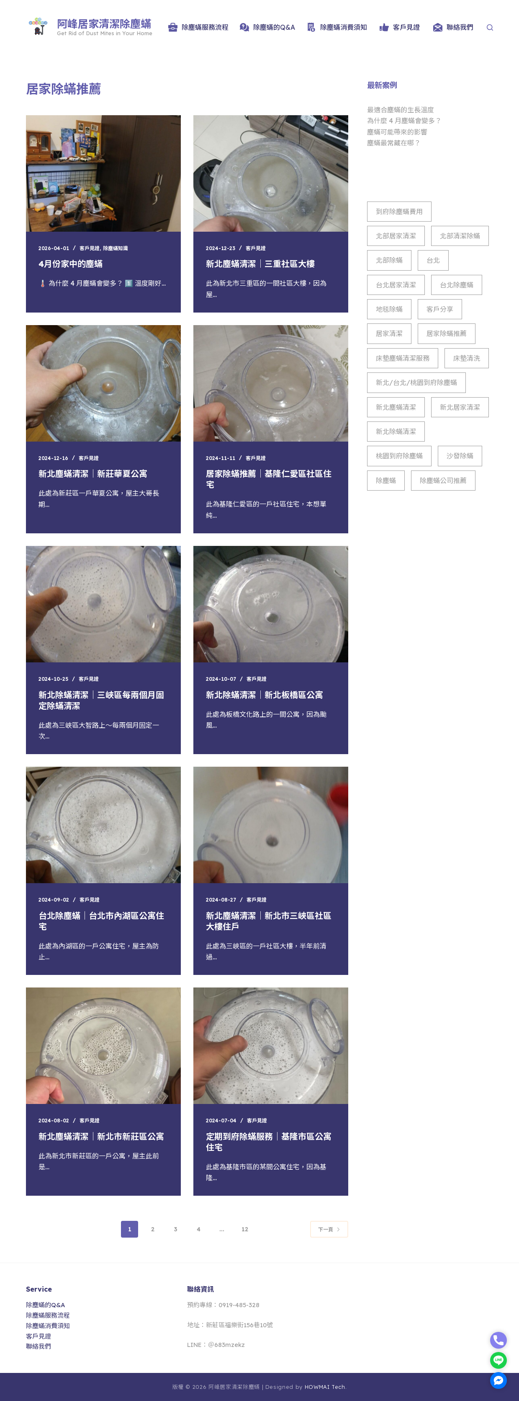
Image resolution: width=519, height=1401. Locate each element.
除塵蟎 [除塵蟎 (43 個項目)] (386, 480)
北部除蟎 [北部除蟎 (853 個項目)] (389, 260)
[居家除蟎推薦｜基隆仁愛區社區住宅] (270, 383)
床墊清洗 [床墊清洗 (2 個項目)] (466, 358)
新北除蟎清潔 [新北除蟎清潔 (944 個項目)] (396, 431)
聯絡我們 (453, 27)
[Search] (490, 27)
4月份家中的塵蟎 (71, 263)
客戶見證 (400, 27)
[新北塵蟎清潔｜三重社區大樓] (270, 173)
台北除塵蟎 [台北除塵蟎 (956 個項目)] (456, 285)
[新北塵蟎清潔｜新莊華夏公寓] (103, 383)
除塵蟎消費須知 (337, 27)
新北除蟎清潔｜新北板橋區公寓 (264, 695)
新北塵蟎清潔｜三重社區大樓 (260, 263)
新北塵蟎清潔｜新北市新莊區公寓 (101, 1136)
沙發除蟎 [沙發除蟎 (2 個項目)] (460, 456)
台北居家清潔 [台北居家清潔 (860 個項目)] (396, 285)
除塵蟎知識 (115, 248)
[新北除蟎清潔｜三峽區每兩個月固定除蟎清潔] (103, 604)
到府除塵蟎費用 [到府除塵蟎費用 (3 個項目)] (399, 211)
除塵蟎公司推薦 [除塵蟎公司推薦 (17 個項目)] (443, 480)
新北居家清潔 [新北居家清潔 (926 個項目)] (460, 407)
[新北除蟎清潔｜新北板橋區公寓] (270, 604)
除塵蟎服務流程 (198, 27)
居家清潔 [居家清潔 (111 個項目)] (389, 333)
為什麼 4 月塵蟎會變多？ (404, 120)
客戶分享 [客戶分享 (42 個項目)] (440, 309)
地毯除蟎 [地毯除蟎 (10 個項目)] (389, 309)
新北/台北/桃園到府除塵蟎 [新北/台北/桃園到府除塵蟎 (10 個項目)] (416, 382)
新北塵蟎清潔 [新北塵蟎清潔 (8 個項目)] (396, 407)
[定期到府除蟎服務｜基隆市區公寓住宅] (270, 1045)
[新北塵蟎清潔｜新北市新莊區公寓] (103, 1045)
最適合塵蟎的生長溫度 (400, 110)
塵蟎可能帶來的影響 (397, 132)
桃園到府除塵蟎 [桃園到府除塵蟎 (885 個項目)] (399, 456)
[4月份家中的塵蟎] (103, 173)
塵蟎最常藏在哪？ (394, 143)
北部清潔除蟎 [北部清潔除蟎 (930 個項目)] (460, 236)
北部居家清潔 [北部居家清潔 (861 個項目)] (396, 236)
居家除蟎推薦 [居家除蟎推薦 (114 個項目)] (447, 333)
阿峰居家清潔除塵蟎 (104, 23)
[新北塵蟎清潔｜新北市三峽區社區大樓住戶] (270, 825)
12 (245, 1229)
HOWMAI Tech (325, 1386)
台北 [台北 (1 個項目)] (433, 260)
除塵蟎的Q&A (267, 27)
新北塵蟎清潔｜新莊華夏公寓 (93, 473)
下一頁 (329, 1229)
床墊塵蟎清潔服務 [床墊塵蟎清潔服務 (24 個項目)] (402, 358)
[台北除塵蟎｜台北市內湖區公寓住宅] (103, 825)
